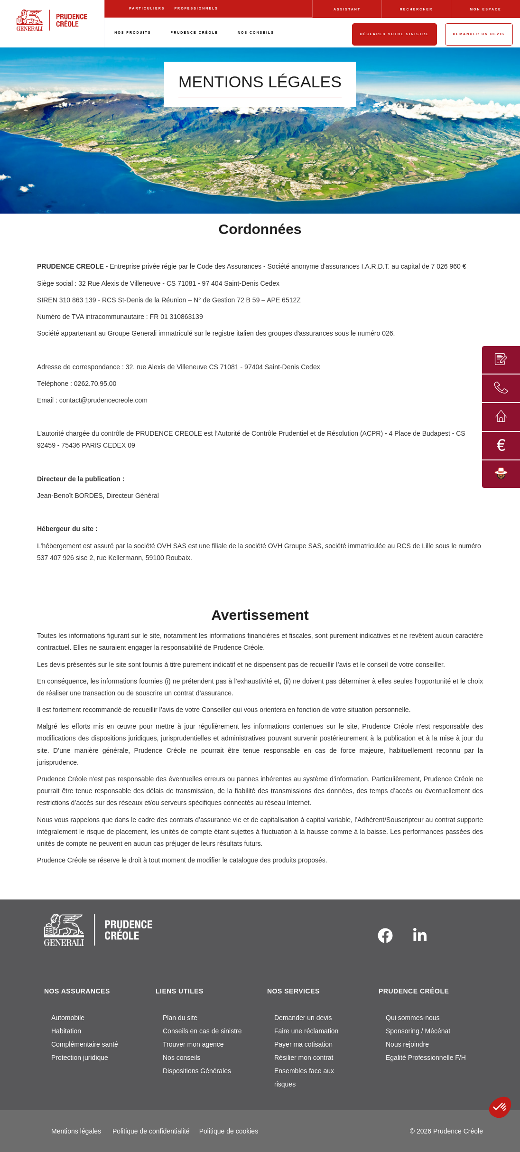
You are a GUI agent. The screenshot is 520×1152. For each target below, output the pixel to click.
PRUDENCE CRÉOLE (194, 32)
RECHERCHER (416, 9)
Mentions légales (76, 1131)
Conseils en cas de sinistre (202, 1031)
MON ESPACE (485, 9)
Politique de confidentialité (151, 1131)
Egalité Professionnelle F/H (426, 1057)
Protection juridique (79, 1057)
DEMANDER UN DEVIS (479, 34)
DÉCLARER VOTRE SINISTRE (394, 34)
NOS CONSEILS (256, 32)
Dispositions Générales (197, 1071)
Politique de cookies (229, 1131)
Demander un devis (303, 1017)
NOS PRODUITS (132, 32)
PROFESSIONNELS (196, 8)
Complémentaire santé (84, 1044)
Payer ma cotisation (303, 1044)
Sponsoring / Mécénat (418, 1031)
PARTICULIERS (147, 8)
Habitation (66, 1031)
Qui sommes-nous (413, 1017)
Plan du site (180, 1017)
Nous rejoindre (407, 1044)
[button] (500, 1107)
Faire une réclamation (306, 1031)
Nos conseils (181, 1057)
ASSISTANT (347, 9)
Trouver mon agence (193, 1044)
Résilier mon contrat (304, 1057)
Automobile (67, 1017)
